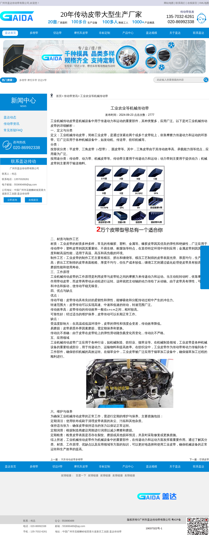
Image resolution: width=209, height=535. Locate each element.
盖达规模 (151, 32)
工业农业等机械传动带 (94, 96)
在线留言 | (193, 3)
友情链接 (93, 475)
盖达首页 (10, 32)
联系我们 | (181, 3)
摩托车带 (32, 80)
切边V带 (42, 80)
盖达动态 (10, 117)
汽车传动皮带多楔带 (72, 459)
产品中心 (128, 32)
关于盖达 (175, 32)
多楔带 (34, 32)
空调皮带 (204, 459)
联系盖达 (198, 32)
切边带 (57, 32)
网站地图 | (169, 3)
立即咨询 (12, 199)
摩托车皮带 (81, 32)
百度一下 (81, 475)
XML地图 (204, 3)
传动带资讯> (71, 96)
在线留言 (33, 199)
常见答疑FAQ (13, 130)
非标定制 (104, 32)
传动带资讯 (11, 124)
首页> (59, 96)
